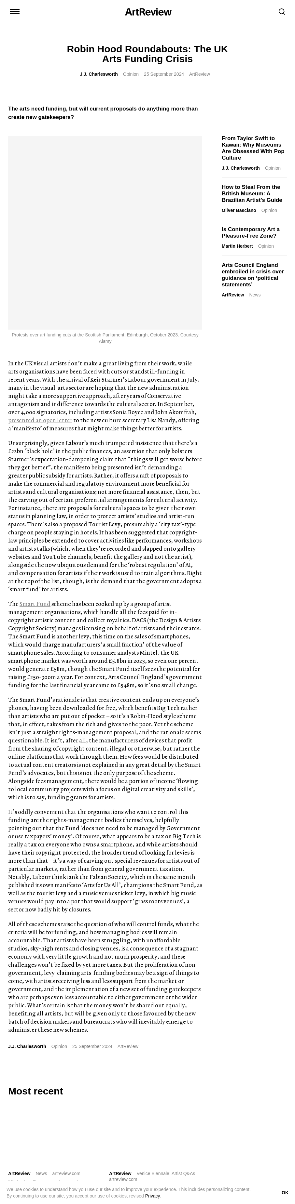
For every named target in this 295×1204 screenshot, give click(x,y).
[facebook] (61, 1073)
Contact (100, 1126)
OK (285, 1192)
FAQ (217, 1126)
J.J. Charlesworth (99, 74)
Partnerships (170, 1126)
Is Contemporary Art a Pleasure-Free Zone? (251, 232)
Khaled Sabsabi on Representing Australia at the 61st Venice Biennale (157, 998)
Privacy (152, 1195)
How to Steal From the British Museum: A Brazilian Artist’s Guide (252, 193)
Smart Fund (35, 410)
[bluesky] (49, 1073)
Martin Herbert (237, 246)
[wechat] (86, 1073)
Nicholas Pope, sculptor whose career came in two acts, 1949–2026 (54, 992)
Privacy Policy (242, 1126)
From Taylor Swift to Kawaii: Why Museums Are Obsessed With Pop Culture (253, 148)
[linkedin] (36, 1073)
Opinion (131, 74)
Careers (198, 1126)
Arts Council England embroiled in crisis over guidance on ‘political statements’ (253, 275)
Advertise (141, 1126)
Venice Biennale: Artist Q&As (165, 979)
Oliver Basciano (239, 210)
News (254, 294)
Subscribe (238, 1092)
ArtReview (233, 294)
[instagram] (12, 1073)
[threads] (73, 1073)
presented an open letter (40, 226)
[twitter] (24, 1073)
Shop (120, 1126)
